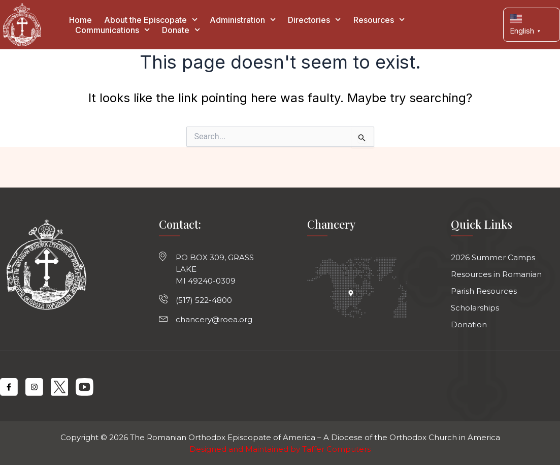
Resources (379, 20)
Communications (112, 30)
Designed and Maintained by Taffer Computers (280, 449)
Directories (314, 20)
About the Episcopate (150, 20)
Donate (181, 30)
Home (80, 20)
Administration (243, 20)
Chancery (331, 224)
